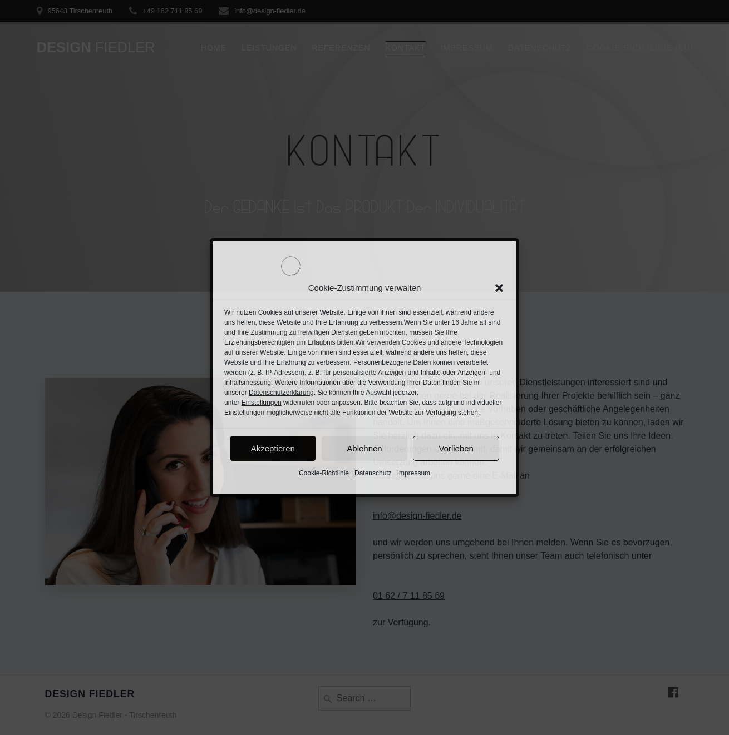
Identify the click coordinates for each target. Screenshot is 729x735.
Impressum (413, 473)
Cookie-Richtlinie (324, 473)
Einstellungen (262, 402)
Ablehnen (364, 448)
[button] (499, 288)
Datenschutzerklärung (281, 392)
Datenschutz (373, 473)
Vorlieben (456, 448)
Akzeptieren (273, 448)
